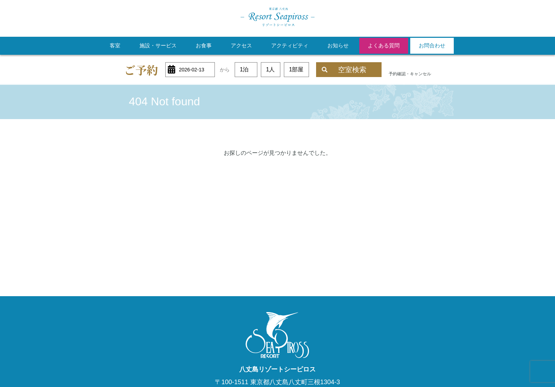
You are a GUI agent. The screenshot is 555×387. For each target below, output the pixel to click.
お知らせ (338, 45)
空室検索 (344, 70)
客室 (115, 45)
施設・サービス (158, 45)
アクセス (241, 45)
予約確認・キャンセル (410, 74)
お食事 (204, 45)
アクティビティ (289, 45)
